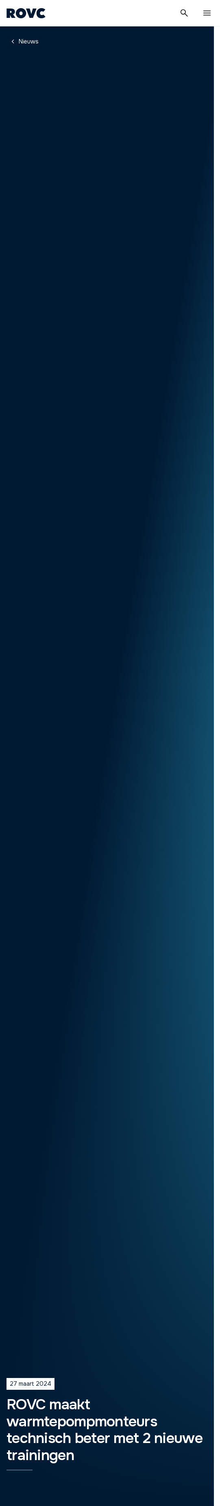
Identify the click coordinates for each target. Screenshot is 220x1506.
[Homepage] (26, 13)
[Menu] (206, 13)
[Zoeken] (184, 13)
